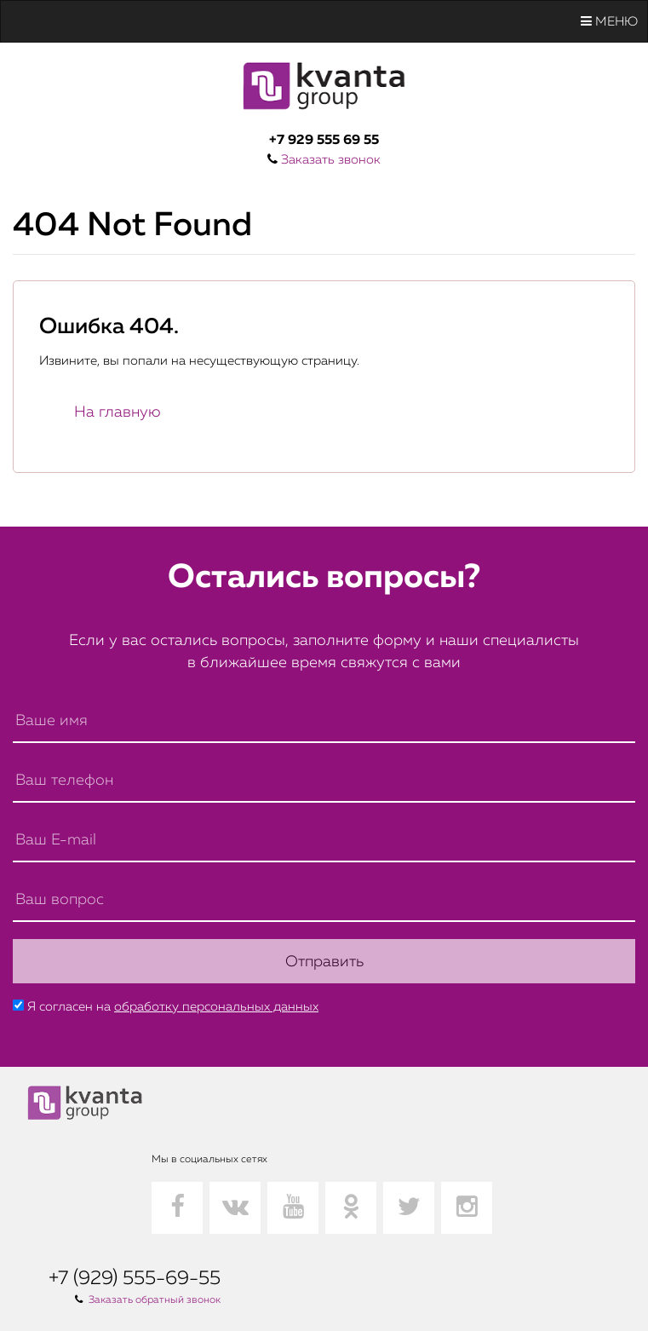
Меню (609, 21)
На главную (117, 412)
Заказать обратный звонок (155, 1300)
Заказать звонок (331, 159)
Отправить (324, 962)
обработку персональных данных (216, 1006)
